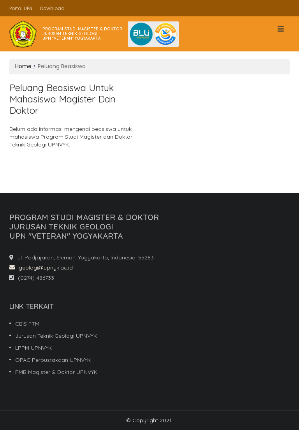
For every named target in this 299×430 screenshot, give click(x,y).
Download (52, 8)
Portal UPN (20, 8)
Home (23, 66)
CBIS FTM (27, 323)
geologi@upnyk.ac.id (41, 267)
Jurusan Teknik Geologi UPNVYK (56, 335)
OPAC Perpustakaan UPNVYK (53, 359)
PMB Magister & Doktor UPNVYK (56, 371)
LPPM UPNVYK (33, 347)
